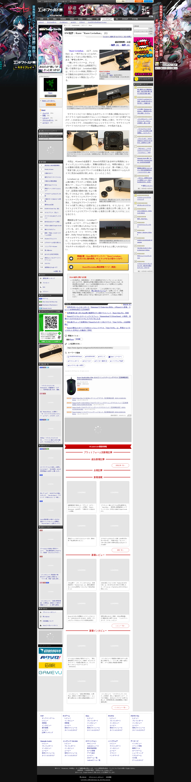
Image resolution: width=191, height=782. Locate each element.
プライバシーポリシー (49, 612)
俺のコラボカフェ (50, 229)
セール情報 (91, 751)
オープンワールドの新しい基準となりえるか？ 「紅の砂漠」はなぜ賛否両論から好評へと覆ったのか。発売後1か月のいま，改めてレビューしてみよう (50, 469)
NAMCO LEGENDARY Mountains (144, 241)
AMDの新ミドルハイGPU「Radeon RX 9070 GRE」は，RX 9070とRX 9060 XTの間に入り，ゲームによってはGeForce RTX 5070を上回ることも (114, 586)
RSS (39, 1)
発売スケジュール (71, 728)
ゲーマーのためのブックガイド (53, 217)
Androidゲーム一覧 (93, 760)
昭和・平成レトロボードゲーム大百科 (53, 234)
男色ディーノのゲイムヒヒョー (53, 189)
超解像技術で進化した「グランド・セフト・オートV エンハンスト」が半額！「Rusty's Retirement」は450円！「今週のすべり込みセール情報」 (81, 508)
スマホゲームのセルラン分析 (53, 195)
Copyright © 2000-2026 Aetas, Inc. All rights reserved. (95, 779)
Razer (50, 93)
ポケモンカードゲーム (144, 205)
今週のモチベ (49, 173)
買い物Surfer (48, 250)
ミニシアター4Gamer (51, 246)
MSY (111, 75)
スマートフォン (91, 741)
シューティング (137, 753)
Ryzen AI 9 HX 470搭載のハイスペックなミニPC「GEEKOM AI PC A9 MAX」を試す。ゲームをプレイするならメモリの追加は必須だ (81, 618)
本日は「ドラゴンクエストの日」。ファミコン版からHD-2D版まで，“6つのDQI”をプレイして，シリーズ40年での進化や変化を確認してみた (50, 440)
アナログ (125, 19)
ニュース (46, 113)
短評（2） (126, 45)
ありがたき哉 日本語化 (51, 254)
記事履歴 (139, 1)
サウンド (102, 356)
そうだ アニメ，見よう (51, 212)
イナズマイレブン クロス (144, 225)
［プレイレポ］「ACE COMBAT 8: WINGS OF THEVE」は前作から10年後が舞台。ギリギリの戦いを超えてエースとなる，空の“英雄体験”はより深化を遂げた (144, 141)
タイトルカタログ (71, 730)
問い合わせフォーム (98, 291)
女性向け (89, 19)
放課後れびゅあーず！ (51, 267)
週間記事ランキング (49, 278)
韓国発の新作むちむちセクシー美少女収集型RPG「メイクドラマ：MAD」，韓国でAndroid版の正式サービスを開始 (144, 170)
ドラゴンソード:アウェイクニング (144, 198)
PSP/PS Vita (135, 716)
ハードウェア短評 (117, 361)
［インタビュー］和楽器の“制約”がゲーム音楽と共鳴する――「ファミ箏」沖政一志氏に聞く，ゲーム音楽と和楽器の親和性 (50, 577)
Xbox (54, 19)
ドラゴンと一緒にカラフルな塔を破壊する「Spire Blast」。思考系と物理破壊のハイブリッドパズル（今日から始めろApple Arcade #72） (114, 508)
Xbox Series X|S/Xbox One (50, 301)
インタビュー (64, 22)
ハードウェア (107, 19)
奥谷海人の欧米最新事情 (52, 165)
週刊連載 (45, 728)
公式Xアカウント (49, 1)
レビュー (41, 22)
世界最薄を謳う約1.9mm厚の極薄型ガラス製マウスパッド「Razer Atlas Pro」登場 (98, 313)
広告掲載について (48, 621)
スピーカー (87, 361)
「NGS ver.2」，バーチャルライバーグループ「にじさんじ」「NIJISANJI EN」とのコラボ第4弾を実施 (144, 151)
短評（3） (115, 45)
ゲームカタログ (137, 760)
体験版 (44, 723)
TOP (41, 19)
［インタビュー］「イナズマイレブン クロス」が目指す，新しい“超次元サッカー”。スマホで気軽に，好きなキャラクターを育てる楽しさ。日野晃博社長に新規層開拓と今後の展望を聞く (114, 698)
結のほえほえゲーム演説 (52, 221)
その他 (134, 758)
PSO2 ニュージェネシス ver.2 (144, 257)
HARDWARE (90, 356)
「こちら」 (106, 770)
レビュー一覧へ (120, 625)
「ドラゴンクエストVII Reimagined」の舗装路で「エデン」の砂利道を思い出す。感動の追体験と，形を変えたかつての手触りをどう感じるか (50, 388)
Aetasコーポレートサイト (50, 625)
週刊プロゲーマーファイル (53, 177)
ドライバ (82, 22)
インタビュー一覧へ (120, 707)
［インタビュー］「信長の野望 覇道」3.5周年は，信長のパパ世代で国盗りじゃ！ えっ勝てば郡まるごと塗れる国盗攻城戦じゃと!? (50, 603)
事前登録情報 (92, 748)
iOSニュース (91, 743)
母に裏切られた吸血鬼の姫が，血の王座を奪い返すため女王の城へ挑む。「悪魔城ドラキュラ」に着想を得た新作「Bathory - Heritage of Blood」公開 (144, 92)
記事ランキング (47, 732)
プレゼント (46, 282)
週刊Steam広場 (49, 204)
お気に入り (129, 1)
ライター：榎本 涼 (109, 37)
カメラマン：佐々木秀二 (123, 37)
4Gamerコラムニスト (51, 238)
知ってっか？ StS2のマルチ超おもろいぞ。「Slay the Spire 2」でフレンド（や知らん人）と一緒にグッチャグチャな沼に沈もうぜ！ (50, 495)
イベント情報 (137, 746)
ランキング (148, 1)
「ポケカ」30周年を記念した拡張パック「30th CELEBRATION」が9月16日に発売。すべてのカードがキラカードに (144, 180)
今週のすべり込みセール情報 (53, 200)
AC (117, 19)
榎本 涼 (101, 361)
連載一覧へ (58, 271)
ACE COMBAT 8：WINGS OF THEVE (144, 212)
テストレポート (51, 22)
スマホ (80, 19)
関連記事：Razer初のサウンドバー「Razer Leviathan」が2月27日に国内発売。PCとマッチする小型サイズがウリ (100, 258)
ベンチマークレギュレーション (97, 22)
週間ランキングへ (148, 185)
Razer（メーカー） (48, 101)
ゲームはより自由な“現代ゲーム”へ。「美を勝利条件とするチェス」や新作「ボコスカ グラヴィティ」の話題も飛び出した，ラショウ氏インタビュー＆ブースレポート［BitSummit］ (50, 551)
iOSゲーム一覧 (92, 758)
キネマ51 (47, 263)
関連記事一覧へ (127, 304)
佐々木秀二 (76, 365)
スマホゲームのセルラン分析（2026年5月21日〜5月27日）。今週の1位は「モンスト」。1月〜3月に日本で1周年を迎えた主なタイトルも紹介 (114, 541)
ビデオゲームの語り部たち (53, 242)
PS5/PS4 (63, 19)
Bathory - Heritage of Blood (144, 233)
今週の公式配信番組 (51, 181)
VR (97, 19)
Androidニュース (93, 746)
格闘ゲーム (136, 748)
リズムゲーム (137, 755)
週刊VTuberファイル (51, 185)
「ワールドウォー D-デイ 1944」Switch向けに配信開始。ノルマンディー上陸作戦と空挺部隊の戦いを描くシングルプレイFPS (144, 131)
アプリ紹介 (91, 753)
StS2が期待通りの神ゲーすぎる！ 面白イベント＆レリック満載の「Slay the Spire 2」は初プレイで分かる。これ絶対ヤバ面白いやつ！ (50, 521)
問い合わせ (73, 1)
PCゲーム (45, 298)
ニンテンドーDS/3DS (70, 741)
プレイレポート (92, 721)
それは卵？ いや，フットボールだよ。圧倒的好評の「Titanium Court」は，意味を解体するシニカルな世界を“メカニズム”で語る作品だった (81, 586)
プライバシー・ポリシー (96, 777)
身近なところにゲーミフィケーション (53, 259)
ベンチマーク (114, 755)
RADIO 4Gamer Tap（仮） (52, 208)
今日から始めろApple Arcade (53, 225)
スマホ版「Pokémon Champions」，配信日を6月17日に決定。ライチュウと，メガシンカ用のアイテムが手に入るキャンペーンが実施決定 (144, 111)
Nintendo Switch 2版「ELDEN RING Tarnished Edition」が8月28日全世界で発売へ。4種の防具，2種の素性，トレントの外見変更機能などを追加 (144, 160)
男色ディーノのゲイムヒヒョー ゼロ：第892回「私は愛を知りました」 (81, 539)
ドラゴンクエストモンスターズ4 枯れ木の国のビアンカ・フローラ (144, 265)
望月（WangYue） (142, 218)
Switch (72, 19)
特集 (44, 115)
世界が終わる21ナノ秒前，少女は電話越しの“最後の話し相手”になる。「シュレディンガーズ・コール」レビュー (114, 618)
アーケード (134, 741)
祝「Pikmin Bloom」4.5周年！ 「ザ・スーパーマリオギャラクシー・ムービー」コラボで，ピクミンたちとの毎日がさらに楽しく (50, 414)
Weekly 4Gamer (49, 169)
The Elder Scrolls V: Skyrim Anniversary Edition (144, 249)
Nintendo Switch (47, 308)
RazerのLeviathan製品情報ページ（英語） (99, 267)
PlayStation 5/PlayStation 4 (50, 305)
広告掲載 (108, 777)
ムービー (73, 22)
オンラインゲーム (48, 718)
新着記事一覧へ (120, 465)
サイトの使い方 (62, 1)
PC (48, 19)
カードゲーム (137, 751)
